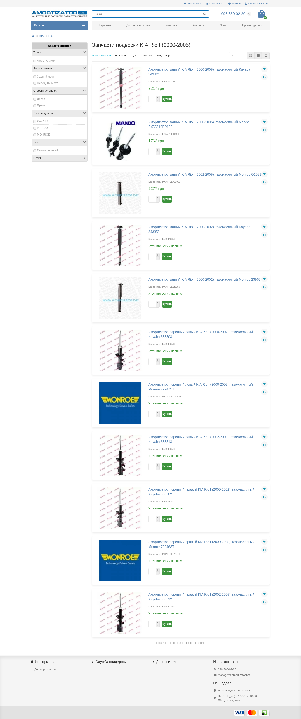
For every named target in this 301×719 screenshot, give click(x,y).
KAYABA (42, 121)
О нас (223, 25)
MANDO (42, 127)
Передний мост (47, 83)
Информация (43, 662)
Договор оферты (45, 669)
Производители (252, 25)
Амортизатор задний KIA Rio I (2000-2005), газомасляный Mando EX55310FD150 (198, 124)
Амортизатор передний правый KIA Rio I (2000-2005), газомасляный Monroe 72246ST (201, 544)
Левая (41, 99)
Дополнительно (167, 662)
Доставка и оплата (138, 25)
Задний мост (45, 76)
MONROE (43, 134)
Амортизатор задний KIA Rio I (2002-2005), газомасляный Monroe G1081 (204, 174)
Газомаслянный (47, 150)
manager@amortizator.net (234, 675)
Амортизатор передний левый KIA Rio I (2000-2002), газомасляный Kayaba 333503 (200, 334)
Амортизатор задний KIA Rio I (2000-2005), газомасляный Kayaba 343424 (199, 72)
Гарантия (105, 25)
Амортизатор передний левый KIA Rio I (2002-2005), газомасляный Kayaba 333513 (200, 439)
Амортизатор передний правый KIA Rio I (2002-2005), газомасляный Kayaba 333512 (201, 596)
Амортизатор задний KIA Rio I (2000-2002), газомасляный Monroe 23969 (204, 279)
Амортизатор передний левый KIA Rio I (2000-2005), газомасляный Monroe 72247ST (200, 387)
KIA (41, 35)
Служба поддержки (109, 662)
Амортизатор (46, 60)
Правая (42, 105)
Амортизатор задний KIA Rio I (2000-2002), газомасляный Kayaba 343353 (199, 229)
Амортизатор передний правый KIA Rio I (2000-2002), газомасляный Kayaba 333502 (201, 491)
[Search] (150, 14)
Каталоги (171, 25)
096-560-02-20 (227, 669)
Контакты (198, 25)
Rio (50, 35)
